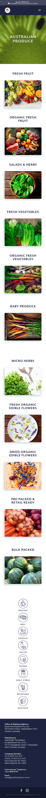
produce (23, 632)
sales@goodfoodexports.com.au (17, 777)
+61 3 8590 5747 (11, 771)
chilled (23, 646)
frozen (23, 660)
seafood (23, 604)
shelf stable (23, 674)
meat (23, 618)
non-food (23, 702)
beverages (23, 688)
